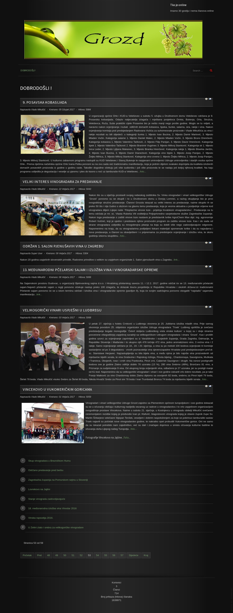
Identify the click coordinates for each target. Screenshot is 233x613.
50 (64, 555)
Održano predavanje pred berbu (45, 470)
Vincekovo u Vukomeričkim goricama (57, 389)
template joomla (231, 599)
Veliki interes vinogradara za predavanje (62, 181)
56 (113, 555)
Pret (39, 555)
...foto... (142, 171)
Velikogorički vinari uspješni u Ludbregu (62, 310)
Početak (27, 555)
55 (105, 555)
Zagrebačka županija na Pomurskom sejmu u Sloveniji (58, 479)
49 (56, 555)
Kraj (146, 555)
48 (48, 555)
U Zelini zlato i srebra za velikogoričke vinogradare (56, 527)
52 (81, 555)
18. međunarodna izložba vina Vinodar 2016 (52, 508)
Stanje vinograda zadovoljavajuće (46, 499)
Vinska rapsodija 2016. (40, 517)
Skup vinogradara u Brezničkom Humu (49, 460)
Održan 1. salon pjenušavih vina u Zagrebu (63, 246)
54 (97, 555)
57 (122, 555)
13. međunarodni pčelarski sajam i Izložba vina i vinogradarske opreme (90, 269)
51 (73, 555)
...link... (175, 259)
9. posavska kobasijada (45, 102)
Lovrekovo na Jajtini (39, 489)
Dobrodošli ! (28, 70)
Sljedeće (133, 555)
